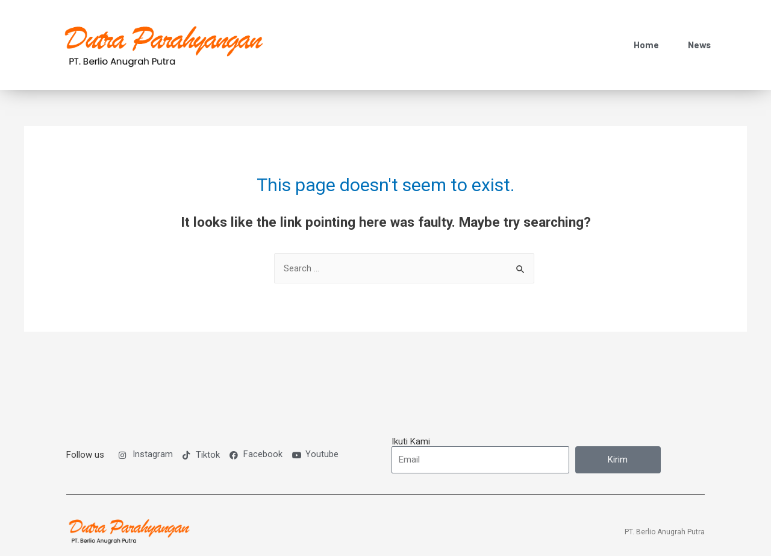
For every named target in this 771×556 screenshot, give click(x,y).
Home (646, 35)
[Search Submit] (521, 249)
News (699, 35)
